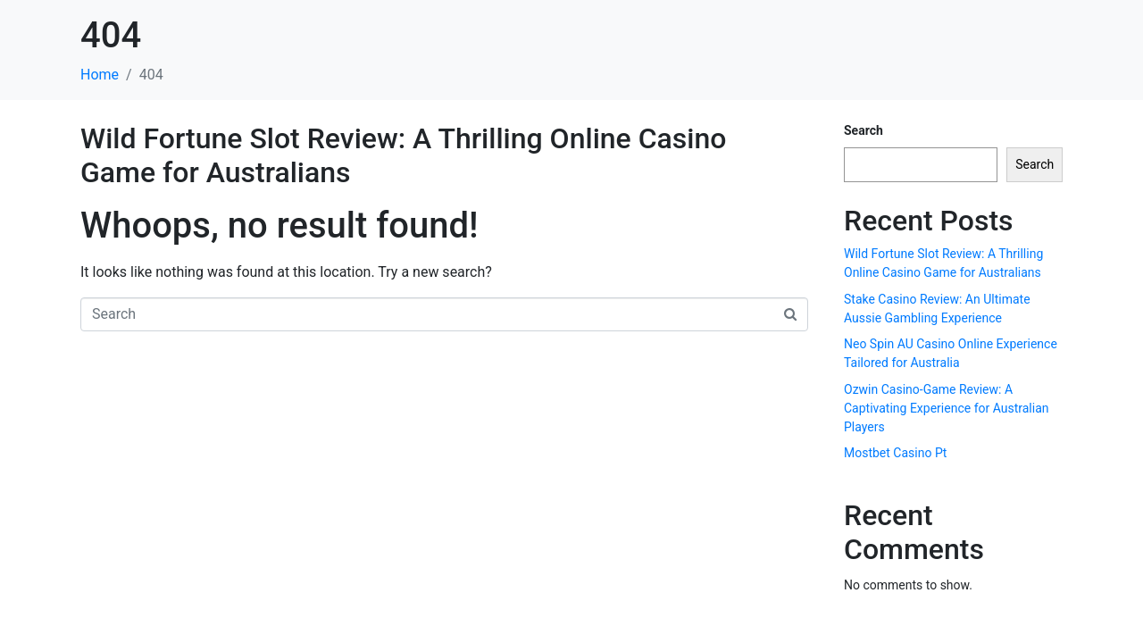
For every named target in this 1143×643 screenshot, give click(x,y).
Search (863, 130)
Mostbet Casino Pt (895, 453)
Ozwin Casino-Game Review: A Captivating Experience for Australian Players (946, 408)
